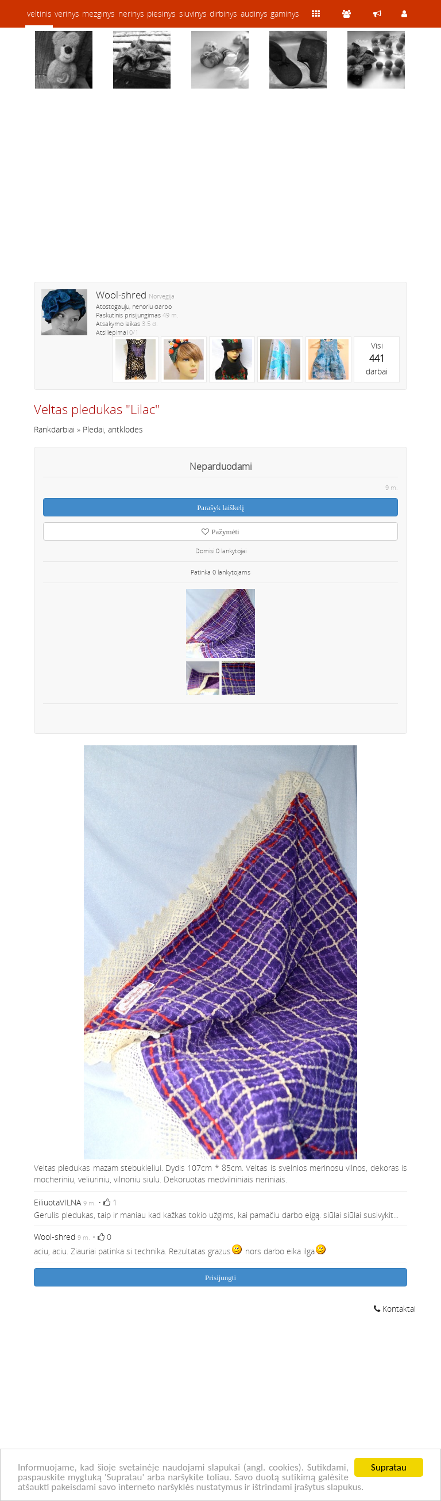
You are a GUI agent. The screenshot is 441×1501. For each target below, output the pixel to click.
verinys (67, 13)
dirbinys (223, 13)
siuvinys (193, 13)
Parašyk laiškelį (220, 507)
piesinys (161, 13)
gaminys (284, 13)
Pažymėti (220, 531)
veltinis (39, 13)
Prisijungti (220, 1277)
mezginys (98, 13)
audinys (254, 13)
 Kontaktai (395, 1308)
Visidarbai (377, 358)
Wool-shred (121, 294)
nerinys (131, 13)
